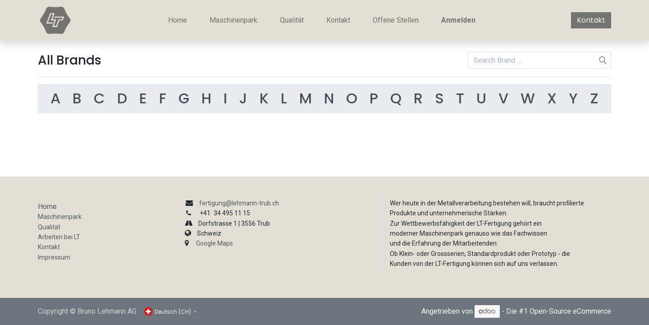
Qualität (49, 227)
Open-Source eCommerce (570, 311)
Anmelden (458, 20)
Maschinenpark (60, 216)
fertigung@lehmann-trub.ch (239, 203)
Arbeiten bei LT (59, 237)
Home (47, 206)
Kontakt (591, 20)
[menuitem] (177, 20)
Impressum (54, 257)
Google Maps (214, 243)
